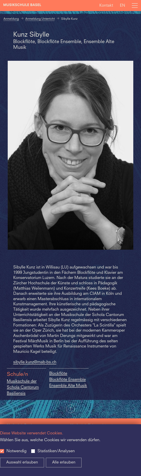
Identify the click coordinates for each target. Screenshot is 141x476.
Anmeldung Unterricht (40, 18)
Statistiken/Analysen (56, 451)
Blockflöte (58, 374)
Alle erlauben (63, 462)
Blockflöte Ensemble (67, 380)
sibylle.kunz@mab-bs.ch (34, 362)
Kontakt (106, 5)
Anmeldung (11, 18)
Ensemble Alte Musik (68, 386)
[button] (70, 409)
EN (122, 5)
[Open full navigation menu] (135, 5)
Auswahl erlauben (22, 462)
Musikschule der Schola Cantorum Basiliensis (23, 387)
